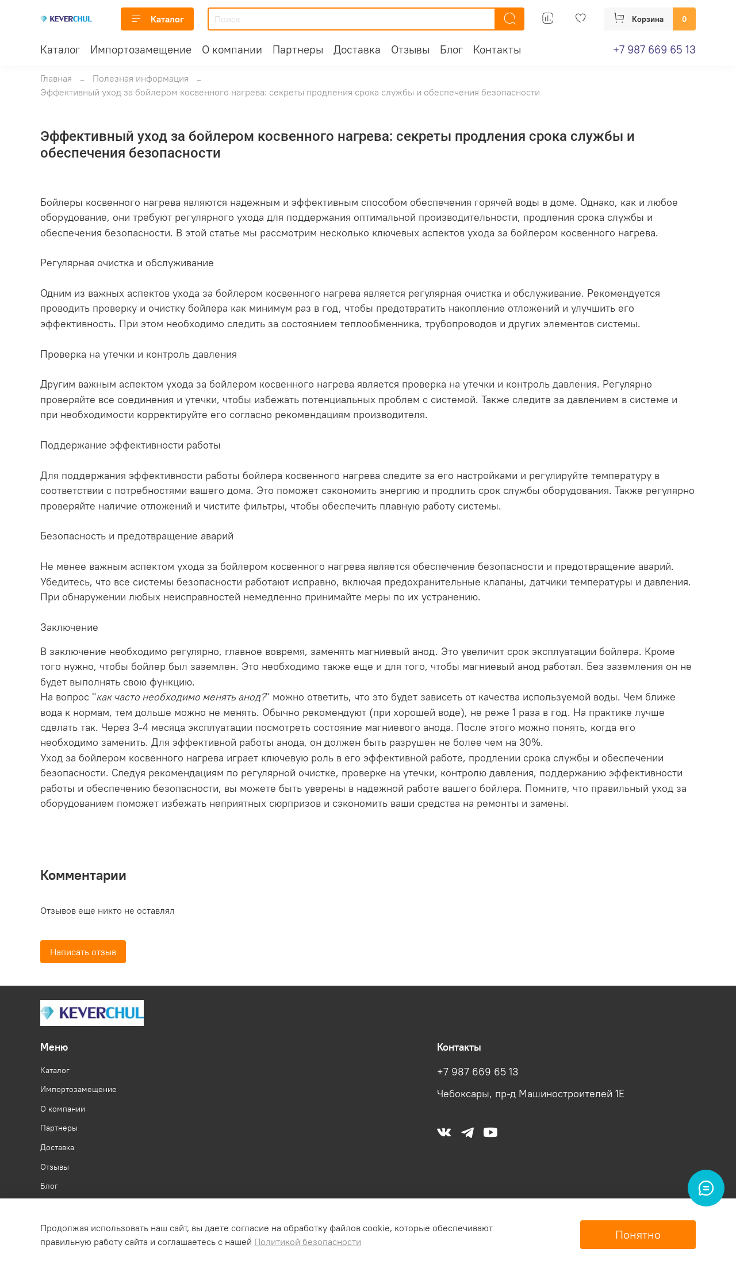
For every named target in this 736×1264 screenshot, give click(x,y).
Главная (56, 78)
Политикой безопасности (307, 1241)
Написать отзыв (83, 951)
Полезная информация (141, 78)
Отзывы (410, 49)
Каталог (157, 19)
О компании (232, 49)
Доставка (357, 49)
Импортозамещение (140, 49)
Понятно (638, 1234)
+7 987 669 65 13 (654, 49)
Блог (451, 49)
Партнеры (298, 49)
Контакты (497, 49)
